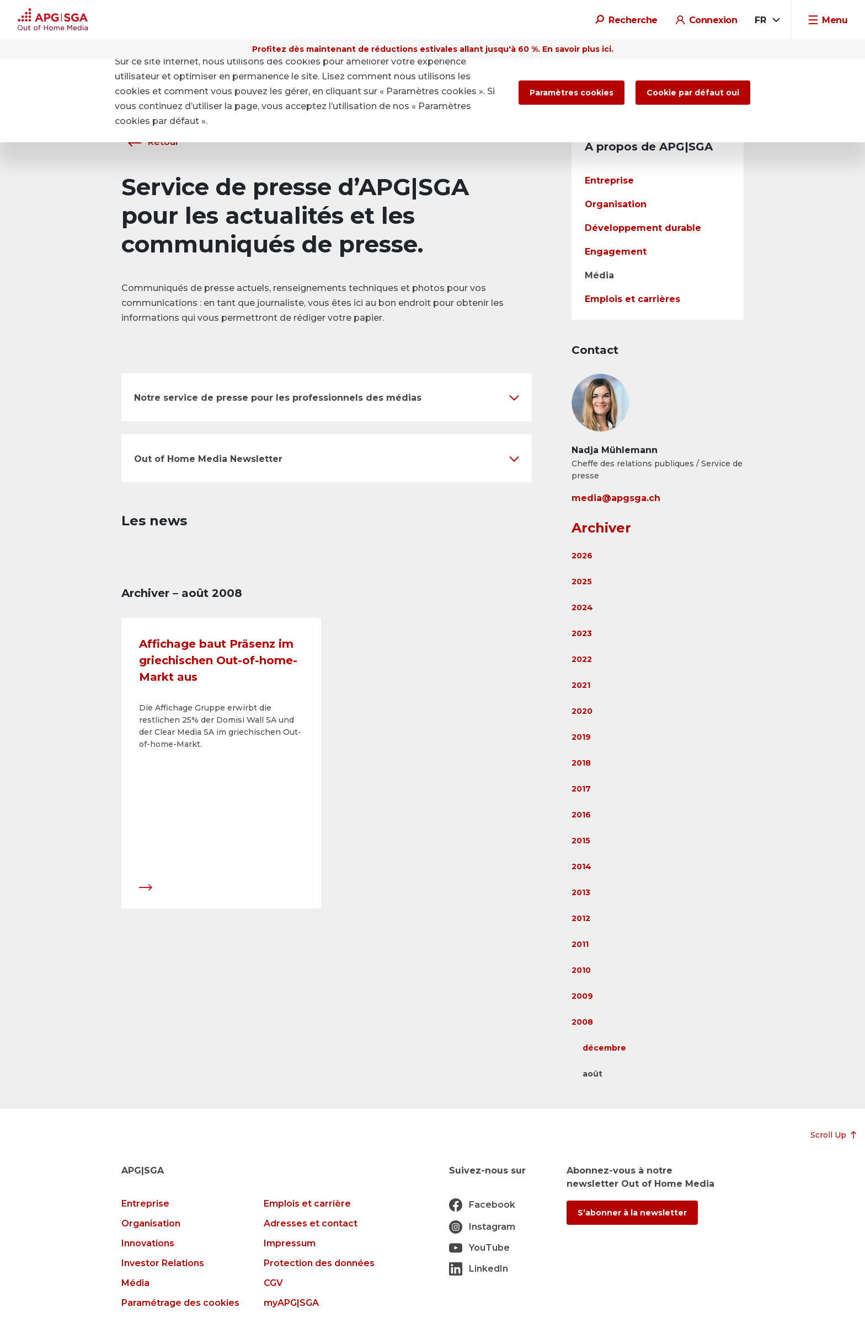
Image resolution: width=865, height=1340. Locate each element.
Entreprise (609, 180)
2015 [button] (581, 841)
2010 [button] (581, 970)
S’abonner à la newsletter (632, 1213)
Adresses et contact (310, 1223)
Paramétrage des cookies (180, 1303)
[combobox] (766, 20)
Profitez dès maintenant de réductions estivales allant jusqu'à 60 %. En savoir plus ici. (432, 49)
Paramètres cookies (571, 93)
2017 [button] (581, 789)
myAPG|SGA (291, 1303)
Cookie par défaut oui (693, 93)
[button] (326, 397)
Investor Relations (162, 1263)
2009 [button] (582, 996)
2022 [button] (582, 659)
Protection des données (319, 1263)
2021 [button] (581, 685)
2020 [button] (582, 711)
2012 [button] (581, 918)
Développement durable (643, 228)
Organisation (616, 204)
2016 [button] (581, 815)
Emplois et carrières (632, 299)
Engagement (616, 251)
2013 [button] (581, 892)
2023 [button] (582, 633)
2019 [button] (581, 737)
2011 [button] (580, 944)
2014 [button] (581, 866)
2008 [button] (582, 1022)
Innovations (147, 1243)
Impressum (290, 1243)
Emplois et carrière (307, 1203)
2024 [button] (582, 607)
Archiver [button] (601, 528)
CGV (273, 1283)
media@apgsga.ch (616, 498)
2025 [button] (582, 581)
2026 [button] (582, 556)
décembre (604, 1048)
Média (599, 275)
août (592, 1074)
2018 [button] (581, 763)
